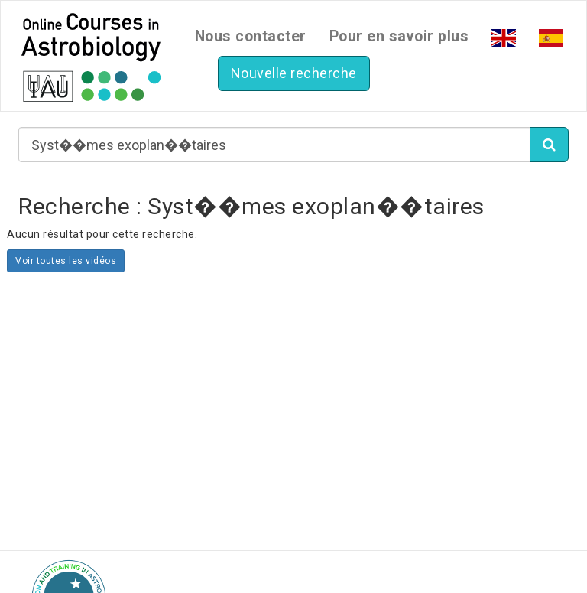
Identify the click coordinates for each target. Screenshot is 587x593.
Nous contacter (250, 36)
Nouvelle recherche (294, 73)
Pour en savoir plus (399, 36)
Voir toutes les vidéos (65, 261)
